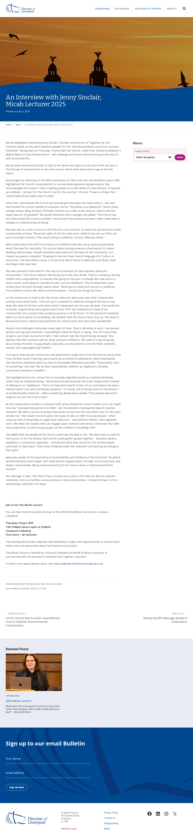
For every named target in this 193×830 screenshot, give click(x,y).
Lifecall (59, 584)
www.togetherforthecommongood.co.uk (78, 563)
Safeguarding (102, 8)
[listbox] (153, 157)
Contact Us (109, 818)
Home (8, 124)
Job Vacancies (122, 8)
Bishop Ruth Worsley (23, 584)
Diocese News (39, 584)
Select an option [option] (145, 157)
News (18, 124)
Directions (50, 584)
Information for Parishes (148, 8)
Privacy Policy (111, 812)
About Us (172, 8)
